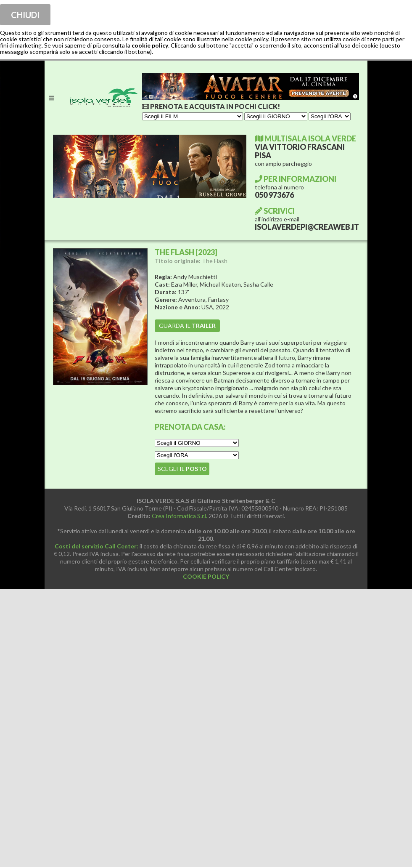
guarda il (187, 325)
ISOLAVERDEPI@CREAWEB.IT (307, 226)
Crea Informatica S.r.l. (179, 515)
